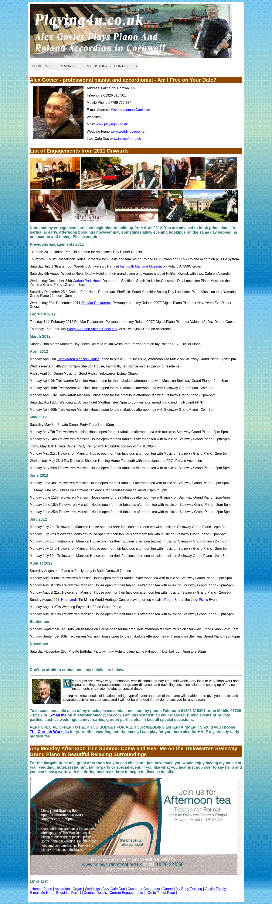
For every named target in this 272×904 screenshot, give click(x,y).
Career (168, 889)
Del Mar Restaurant (96, 303)
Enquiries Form (67, 892)
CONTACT (122, 66)
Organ (77, 889)
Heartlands (69, 599)
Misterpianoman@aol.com (130, 110)
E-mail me (57, 715)
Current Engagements (126, 892)
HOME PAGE (42, 66)
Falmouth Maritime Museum (141, 266)
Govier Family (215, 889)
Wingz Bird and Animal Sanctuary (92, 329)
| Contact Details (94, 892)
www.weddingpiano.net (128, 131)
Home (36, 889)
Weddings (92, 889)
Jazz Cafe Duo (114, 889)
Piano (47, 889)
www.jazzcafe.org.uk (125, 138)
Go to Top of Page (161, 892)
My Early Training (189, 889)
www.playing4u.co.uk (112, 124)
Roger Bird (172, 599)
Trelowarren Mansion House (78, 359)
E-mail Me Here (41, 892)
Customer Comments (144, 889)
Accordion (62, 889)
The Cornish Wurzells (49, 732)
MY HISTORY (97, 66)
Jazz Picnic (199, 599)
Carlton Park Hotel (87, 281)
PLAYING (67, 66)
